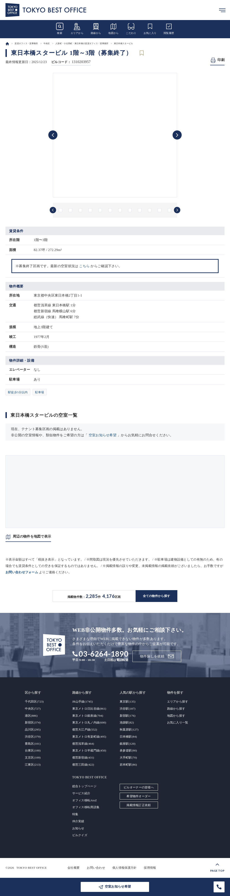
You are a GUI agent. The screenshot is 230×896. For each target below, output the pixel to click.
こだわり (131, 28)
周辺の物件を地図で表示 (32, 536)
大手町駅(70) (128, 757)
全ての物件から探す (156, 596)
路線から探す (176, 708)
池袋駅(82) (127, 722)
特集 (75, 814)
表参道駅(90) (128, 750)
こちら (84, 266)
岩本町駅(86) (128, 764)
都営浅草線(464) (83, 743)
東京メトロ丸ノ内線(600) (89, 722)
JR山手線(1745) (82, 701)
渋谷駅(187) (128, 708)
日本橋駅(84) (128, 736)
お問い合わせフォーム (21, 572)
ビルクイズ (80, 835)
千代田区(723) (34, 701)
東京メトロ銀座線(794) (87, 715)
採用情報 (150, 867)
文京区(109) (33, 757)
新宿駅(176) (128, 715)
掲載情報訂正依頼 (139, 805)
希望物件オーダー (139, 796)
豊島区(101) (33, 743)
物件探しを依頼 (152, 656)
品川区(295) (33, 729)
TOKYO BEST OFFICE (31, 867)
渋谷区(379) (33, 736)
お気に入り (150, 28)
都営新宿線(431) (83, 757)
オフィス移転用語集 (86, 807)
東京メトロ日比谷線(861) (89, 708)
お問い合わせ (96, 867)
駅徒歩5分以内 (18, 392)
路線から (96, 28)
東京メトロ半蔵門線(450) (89, 750)
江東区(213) (33, 764)
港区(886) (31, 715)
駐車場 (39, 392)
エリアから (77, 28)
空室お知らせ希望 (102, 435)
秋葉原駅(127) (129, 729)
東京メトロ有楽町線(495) (89, 736)
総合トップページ (84, 786)
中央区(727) (33, 708)
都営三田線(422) (83, 764)
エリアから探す (177, 701)
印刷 (221, 60)
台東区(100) (33, 750)
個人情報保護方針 (124, 867)
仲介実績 (78, 821)
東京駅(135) (128, 701)
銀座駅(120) (128, 743)
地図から (113, 28)
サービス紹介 (81, 793)
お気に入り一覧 (177, 722)
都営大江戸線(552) (84, 729)
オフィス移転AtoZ (84, 800)
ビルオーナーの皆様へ (139, 787)
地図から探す (176, 715)
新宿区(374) (33, 722)
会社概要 (73, 867)
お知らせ (78, 828)
